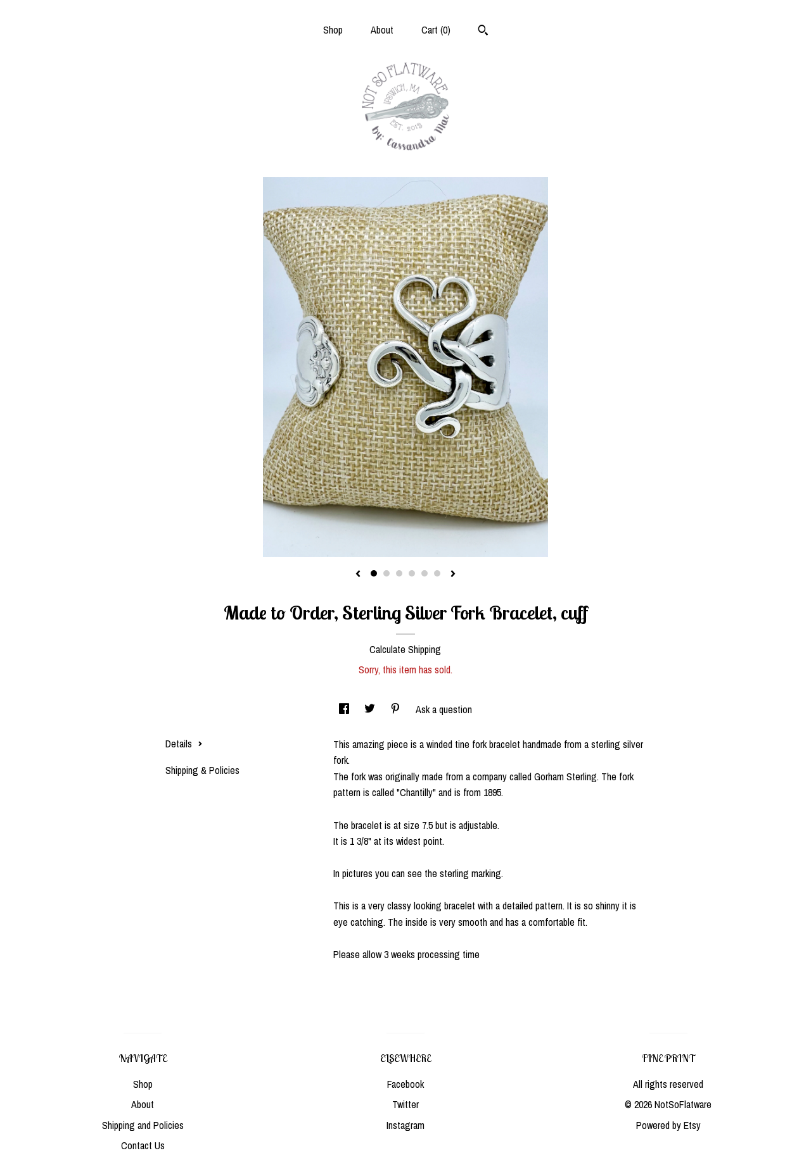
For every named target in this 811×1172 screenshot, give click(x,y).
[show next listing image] (453, 574)
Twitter (405, 1104)
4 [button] (412, 573)
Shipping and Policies (143, 1125)
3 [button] (399, 573)
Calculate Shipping (405, 649)
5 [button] (424, 573)
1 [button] (374, 573)
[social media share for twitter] (371, 709)
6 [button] (437, 573)
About (382, 30)
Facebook (405, 1084)
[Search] (483, 32)
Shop (333, 30)
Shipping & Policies (202, 770)
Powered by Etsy (668, 1125)
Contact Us (143, 1145)
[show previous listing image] (358, 574)
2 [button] (386, 573)
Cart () (435, 30)
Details (184, 744)
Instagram (405, 1125)
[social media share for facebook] (345, 709)
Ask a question (444, 709)
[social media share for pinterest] (396, 709)
